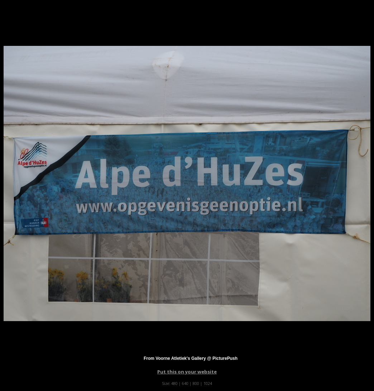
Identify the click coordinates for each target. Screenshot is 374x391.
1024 (207, 383)
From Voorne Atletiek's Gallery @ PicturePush (191, 358)
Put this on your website (187, 371)
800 (196, 383)
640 (185, 383)
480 (174, 383)
